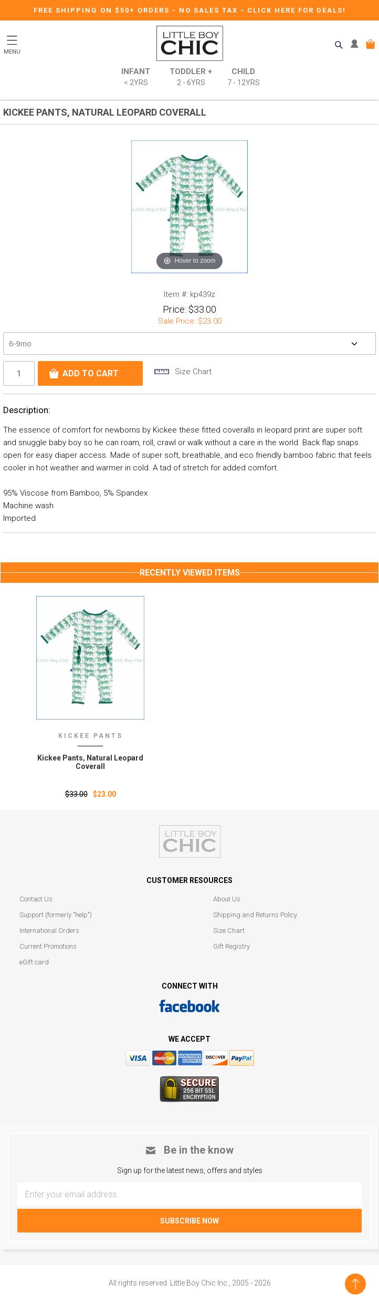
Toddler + (191, 77)
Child (243, 77)
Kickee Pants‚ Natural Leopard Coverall (90, 762)
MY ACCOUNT (357, 44)
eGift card (34, 962)
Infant (135, 77)
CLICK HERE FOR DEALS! (296, 10)
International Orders (49, 930)
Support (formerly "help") (55, 915)
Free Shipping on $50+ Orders (103, 10)
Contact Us (35, 899)
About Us (226, 899)
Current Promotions (48, 946)
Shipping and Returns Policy (255, 915)
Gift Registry (231, 946)
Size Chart (229, 930)
